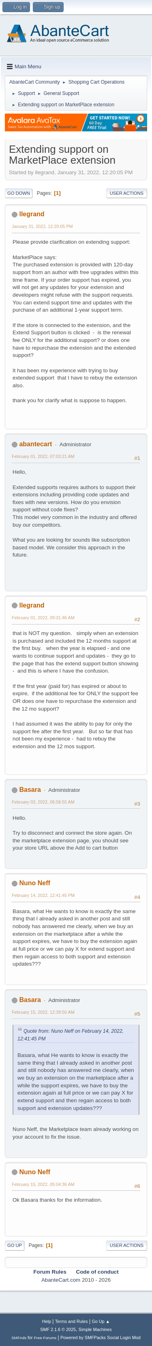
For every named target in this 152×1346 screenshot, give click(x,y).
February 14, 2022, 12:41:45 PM (43, 895)
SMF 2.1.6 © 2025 (58, 1329)
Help (46, 1321)
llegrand (31, 214)
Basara (30, 789)
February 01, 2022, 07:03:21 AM (43, 456)
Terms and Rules (71, 1321)
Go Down (18, 193)
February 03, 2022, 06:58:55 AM (43, 802)
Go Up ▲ (101, 1321)
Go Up (14, 1245)
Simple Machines (95, 1329)
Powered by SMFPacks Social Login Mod (100, 1337)
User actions (126, 193)
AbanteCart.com (60, 1280)
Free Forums (45, 1337)
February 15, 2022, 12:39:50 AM (43, 1012)
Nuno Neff (34, 883)
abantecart (35, 444)
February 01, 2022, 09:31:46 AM (43, 617)
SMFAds (18, 1337)
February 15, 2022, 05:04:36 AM (43, 1184)
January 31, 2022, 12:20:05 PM (42, 226)
